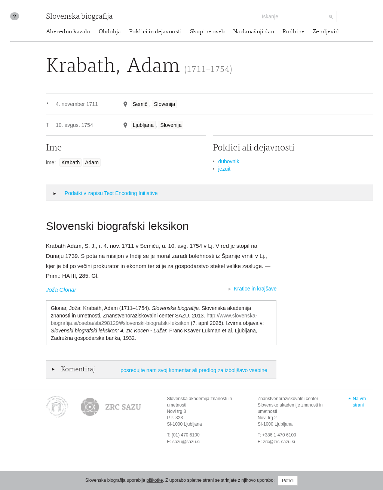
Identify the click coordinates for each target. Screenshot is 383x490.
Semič (140, 104)
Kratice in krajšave (255, 289)
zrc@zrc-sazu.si (279, 441)
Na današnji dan (253, 32)
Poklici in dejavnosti (155, 32)
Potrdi (288, 480)
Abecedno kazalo (68, 32)
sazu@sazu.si (186, 441)
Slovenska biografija (79, 17)
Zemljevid (326, 32)
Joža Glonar (61, 289)
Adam (92, 162)
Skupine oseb (207, 32)
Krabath (70, 162)
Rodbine (293, 32)
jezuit (224, 169)
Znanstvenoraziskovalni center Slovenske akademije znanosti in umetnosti (290, 405)
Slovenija (164, 104)
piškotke (154, 480)
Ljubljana (143, 125)
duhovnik (228, 161)
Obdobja (110, 32)
